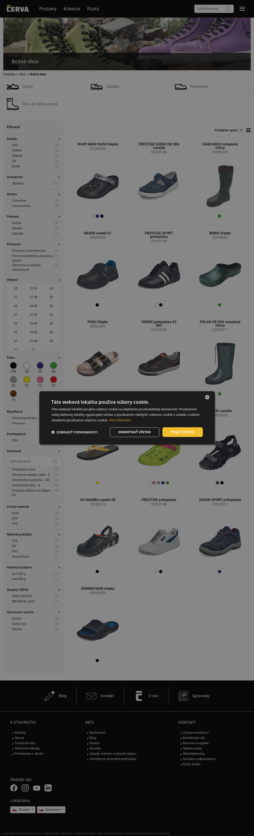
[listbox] (207, 397)
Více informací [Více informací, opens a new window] (120, 420)
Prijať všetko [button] (182, 432)
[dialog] (127, 418)
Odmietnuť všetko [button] (134, 432)
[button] (74, 432)
